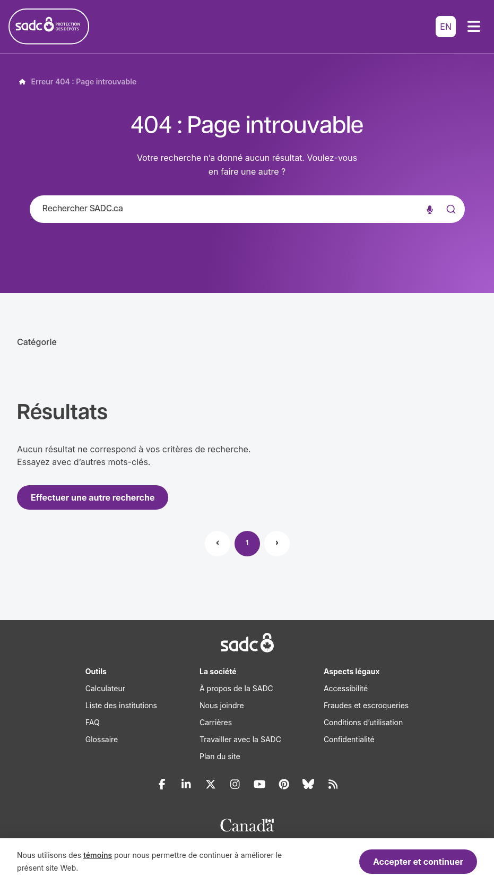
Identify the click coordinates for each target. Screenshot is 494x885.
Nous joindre (222, 705)
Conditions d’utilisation (363, 722)
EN (446, 26)
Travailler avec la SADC (240, 739)
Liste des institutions (121, 705)
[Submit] (449, 219)
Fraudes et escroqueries (366, 705)
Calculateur (105, 688)
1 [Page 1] (247, 543)
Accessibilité (346, 688)
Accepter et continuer (418, 861)
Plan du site (220, 756)
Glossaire (101, 739)
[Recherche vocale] (429, 209)
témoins (97, 855)
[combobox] (247, 209)
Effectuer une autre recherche (92, 497)
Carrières (216, 722)
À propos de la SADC (236, 688)
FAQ (92, 722)
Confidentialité (349, 739)
